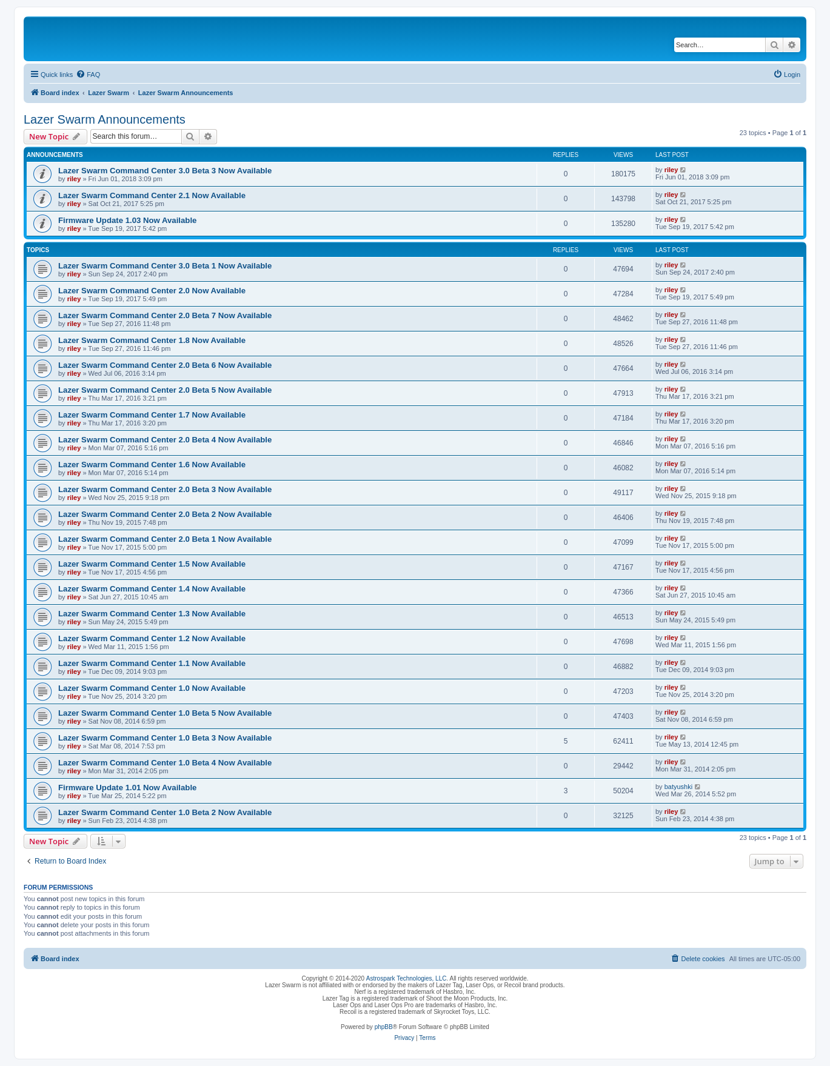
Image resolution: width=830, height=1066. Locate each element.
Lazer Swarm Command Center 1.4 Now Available (152, 588)
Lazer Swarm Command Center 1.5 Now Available (152, 563)
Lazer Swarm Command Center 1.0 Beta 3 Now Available (165, 737)
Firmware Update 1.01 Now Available (127, 787)
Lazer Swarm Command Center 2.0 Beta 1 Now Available (165, 539)
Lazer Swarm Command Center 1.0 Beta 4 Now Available (165, 762)
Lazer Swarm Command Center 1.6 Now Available (152, 464)
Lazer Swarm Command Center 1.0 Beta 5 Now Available (165, 713)
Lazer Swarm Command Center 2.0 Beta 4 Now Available (165, 439)
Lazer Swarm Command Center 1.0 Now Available (152, 688)
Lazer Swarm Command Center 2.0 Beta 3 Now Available (165, 489)
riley (74, 178)
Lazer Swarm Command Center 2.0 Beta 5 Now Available (165, 390)
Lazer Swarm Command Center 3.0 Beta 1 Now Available (165, 265)
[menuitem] (88, 74)
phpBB (384, 1027)
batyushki (678, 786)
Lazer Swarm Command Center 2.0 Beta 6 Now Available (165, 365)
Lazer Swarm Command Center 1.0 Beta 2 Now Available (165, 812)
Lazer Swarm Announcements (105, 119)
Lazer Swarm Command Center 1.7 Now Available (152, 414)
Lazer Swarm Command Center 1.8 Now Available (152, 340)
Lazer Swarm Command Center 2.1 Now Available (152, 195)
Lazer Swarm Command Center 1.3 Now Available (152, 613)
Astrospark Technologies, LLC (406, 978)
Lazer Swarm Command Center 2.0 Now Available (152, 290)
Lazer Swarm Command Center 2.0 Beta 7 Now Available (165, 315)
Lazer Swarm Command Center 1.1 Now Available (152, 663)
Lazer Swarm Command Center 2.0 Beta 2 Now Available (165, 514)
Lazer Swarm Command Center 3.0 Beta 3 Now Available (165, 170)
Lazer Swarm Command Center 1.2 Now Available (152, 638)
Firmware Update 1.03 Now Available (127, 220)
